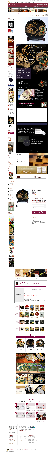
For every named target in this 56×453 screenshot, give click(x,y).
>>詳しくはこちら (10, 429)
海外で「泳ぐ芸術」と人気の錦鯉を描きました (37, 318)
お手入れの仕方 (10, 160)
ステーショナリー (11, 184)
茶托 (10, 199)
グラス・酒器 (11, 188)
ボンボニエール (11, 185)
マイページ (36, 15)
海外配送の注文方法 (11, 164)
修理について (10, 163)
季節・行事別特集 (10, 213)
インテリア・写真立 (12, 181)
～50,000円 (10, 137)
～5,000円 (10, 140)
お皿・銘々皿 (11, 195)
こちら (15, 440)
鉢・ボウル (11, 192)
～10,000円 (10, 139)
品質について (10, 162)
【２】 (32, 206)
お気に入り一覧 (32, 15)
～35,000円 (10, 138)
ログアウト (42, 15)
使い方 (9, 161)
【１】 (32, 204)
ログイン (39, 15)
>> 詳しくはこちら (11, 443)
